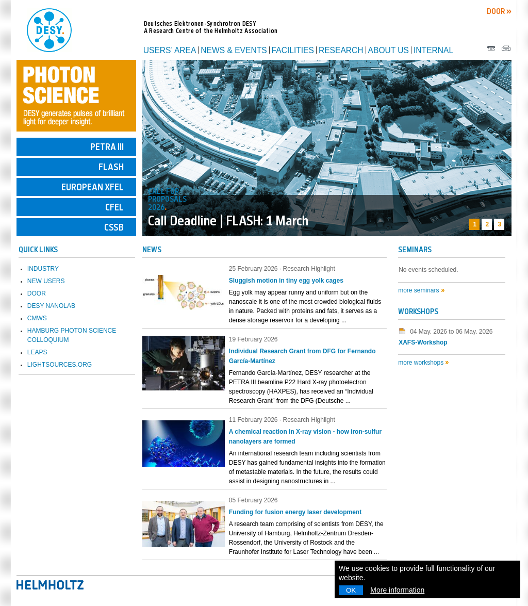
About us (388, 50)
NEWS (151, 250)
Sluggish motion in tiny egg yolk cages (286, 280)
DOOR (496, 12)
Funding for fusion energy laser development (295, 512)
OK (351, 590)
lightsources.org (59, 364)
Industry (43, 268)
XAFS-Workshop (423, 342)
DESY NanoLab (51, 305)
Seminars (415, 250)
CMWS (37, 318)
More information (397, 590)
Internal (433, 50)
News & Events (234, 50)
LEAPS (37, 352)
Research (341, 50)
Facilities (293, 50)
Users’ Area (169, 50)
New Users (46, 281)
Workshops (418, 312)
